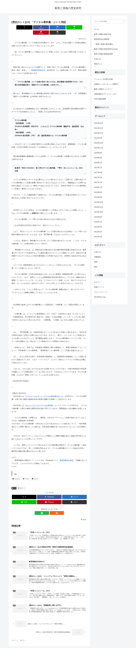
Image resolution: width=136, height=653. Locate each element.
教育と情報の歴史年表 (102, 34)
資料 (14, 483)
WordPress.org (99, 297)
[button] (81, 27)
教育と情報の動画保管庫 (103, 54)
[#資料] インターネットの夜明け (106, 84)
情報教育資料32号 (38, 65)
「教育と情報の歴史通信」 (104, 44)
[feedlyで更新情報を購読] (47, 508)
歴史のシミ (21, 483)
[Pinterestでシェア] (68, 27)
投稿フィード (99, 287)
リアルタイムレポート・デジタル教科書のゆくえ (44, 391)
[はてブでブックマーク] (43, 27)
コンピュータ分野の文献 (103, 79)
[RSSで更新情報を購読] (51, 508)
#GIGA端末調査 (100, 99)
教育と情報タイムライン (103, 89)
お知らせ (97, 59)
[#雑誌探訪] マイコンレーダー (105, 94)
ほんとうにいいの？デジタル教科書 (39, 400)
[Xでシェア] (18, 27)
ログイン (97, 282)
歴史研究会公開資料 (101, 39)
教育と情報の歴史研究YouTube (106, 49)
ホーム (96, 29)
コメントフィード (101, 292)
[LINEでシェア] (56, 27)
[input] (109, 21)
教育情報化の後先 (66, 455)
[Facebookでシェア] (30, 27)
